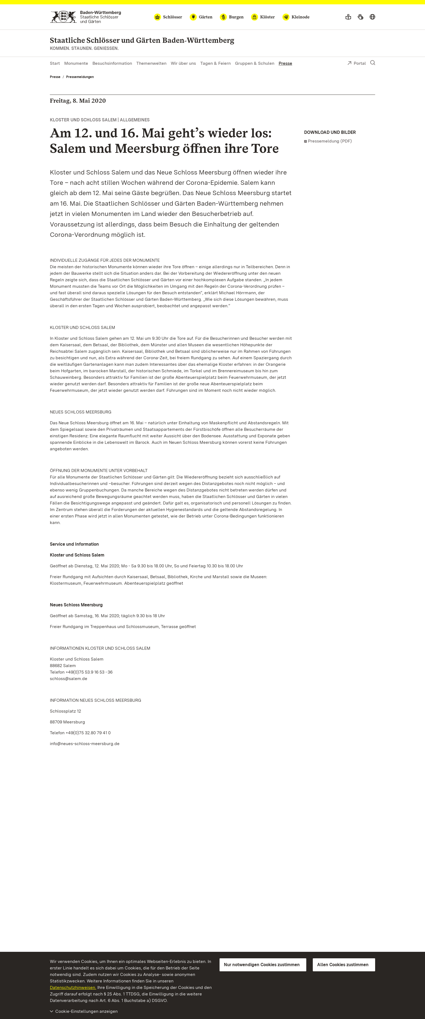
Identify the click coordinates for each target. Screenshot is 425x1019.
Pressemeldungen (80, 77)
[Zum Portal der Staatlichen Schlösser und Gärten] (85, 17)
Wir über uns (183, 63)
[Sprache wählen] (372, 17)
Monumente (76, 63)
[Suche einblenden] (372, 63)
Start (55, 63)
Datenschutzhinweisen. (73, 987)
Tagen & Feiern (215, 63)
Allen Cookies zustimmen (343, 964)
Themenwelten (151, 63)
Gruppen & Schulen (254, 63)
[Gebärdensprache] (360, 17)
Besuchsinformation (112, 63)
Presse (285, 63)
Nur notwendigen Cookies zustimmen (262, 964)
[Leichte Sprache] (348, 17)
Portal (356, 63)
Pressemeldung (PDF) (330, 141)
